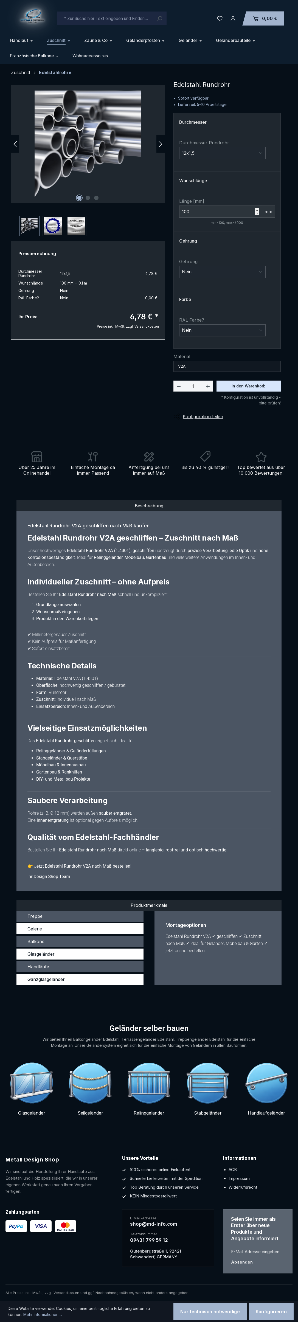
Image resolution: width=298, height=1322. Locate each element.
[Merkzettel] (220, 18)
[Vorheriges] (15, 144)
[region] (87, 160)
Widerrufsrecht (243, 1187)
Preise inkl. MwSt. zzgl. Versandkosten (128, 326)
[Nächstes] (160, 144)
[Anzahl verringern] (179, 386)
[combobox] (112, 18)
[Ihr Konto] (233, 18)
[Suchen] (159, 18)
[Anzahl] (193, 386)
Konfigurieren (271, 1311)
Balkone (35, 941)
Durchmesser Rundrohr (204, 142)
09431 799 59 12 (149, 1240)
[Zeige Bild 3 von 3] (96, 198)
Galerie (34, 929)
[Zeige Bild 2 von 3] (88, 198)
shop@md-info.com (153, 1224)
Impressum (239, 1178)
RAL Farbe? (191, 320)
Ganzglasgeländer (46, 979)
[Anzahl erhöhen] (208, 386)
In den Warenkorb (249, 386)
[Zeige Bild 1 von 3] (79, 198)
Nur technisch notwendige (210, 1311)
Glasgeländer (41, 954)
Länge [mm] (191, 201)
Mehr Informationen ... (42, 1314)
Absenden (242, 1262)
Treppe (35, 916)
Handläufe (38, 966)
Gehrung (188, 261)
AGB (233, 1169)
